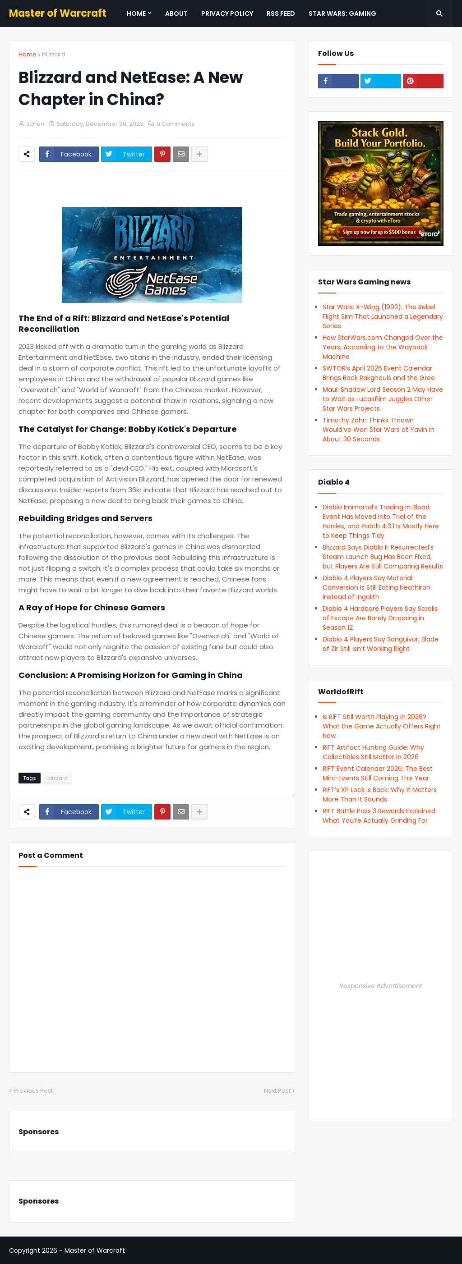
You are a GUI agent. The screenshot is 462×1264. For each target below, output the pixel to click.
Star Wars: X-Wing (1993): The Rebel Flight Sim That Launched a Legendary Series (383, 316)
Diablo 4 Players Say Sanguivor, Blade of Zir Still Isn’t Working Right (381, 644)
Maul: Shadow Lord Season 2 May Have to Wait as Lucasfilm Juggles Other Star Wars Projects (383, 399)
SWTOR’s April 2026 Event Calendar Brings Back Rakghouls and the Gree (379, 373)
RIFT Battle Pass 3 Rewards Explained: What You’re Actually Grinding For (380, 815)
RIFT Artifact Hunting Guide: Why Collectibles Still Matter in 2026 (373, 752)
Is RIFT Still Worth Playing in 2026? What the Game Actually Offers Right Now (382, 726)
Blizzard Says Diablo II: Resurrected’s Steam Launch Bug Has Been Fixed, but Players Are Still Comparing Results (383, 557)
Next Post (277, 1090)
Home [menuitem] (136, 13)
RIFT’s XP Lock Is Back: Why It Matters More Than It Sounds (380, 794)
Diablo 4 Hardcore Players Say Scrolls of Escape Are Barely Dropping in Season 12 (380, 618)
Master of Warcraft (57, 13)
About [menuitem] (176, 13)
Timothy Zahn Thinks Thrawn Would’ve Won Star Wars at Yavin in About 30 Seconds (378, 430)
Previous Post (33, 1090)
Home (27, 54)
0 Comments (175, 123)
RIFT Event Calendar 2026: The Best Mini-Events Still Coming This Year (378, 773)
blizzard (53, 54)
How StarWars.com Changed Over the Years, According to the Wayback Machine (383, 347)
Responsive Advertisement (380, 985)
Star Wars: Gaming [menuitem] (342, 13)
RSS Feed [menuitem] (281, 13)
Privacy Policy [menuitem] (227, 13)
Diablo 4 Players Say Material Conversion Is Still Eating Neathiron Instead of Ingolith (376, 587)
